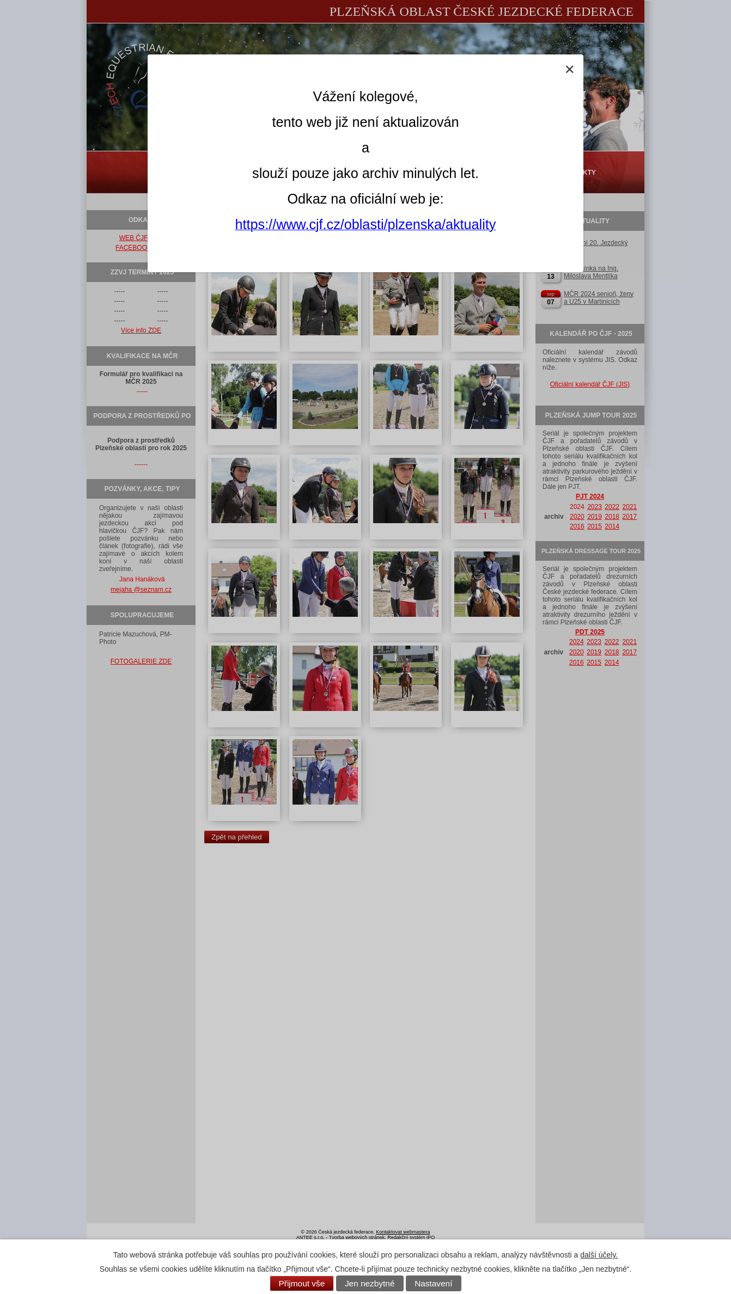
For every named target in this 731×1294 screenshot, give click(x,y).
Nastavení (433, 1283)
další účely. (599, 1254)
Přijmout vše (302, 1283)
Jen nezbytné (370, 1283)
